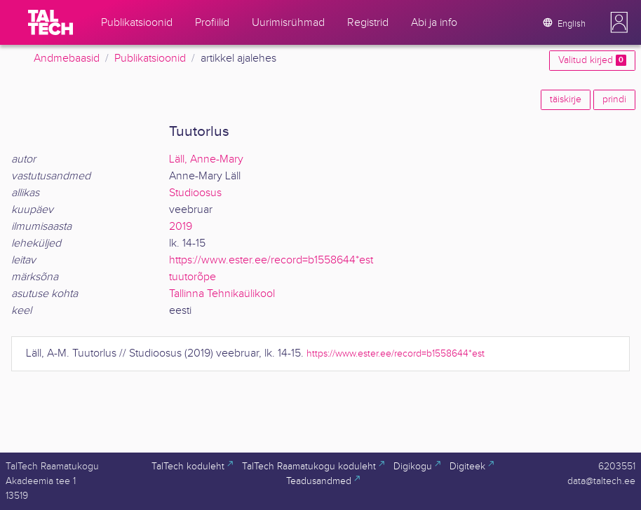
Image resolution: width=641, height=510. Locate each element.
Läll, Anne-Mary (206, 159)
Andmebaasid (67, 58)
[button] (619, 22)
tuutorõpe (192, 277)
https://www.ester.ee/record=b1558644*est (271, 260)
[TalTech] (50, 22)
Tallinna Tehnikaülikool (222, 294)
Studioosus (195, 193)
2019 (180, 226)
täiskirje (565, 99)
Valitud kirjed (592, 60)
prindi (614, 99)
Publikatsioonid (150, 58)
